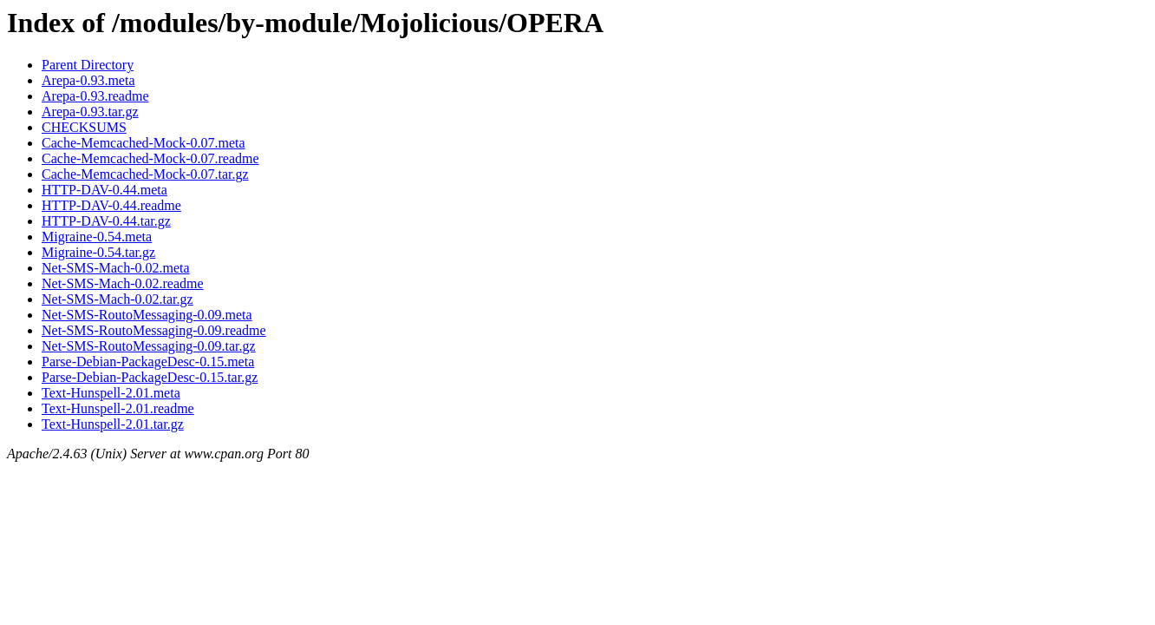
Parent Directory (88, 64)
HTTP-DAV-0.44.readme (111, 205)
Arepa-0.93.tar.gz (90, 111)
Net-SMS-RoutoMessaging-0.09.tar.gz (149, 346)
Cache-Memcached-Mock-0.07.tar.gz (145, 174)
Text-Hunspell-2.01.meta (111, 392)
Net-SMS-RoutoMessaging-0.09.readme (154, 330)
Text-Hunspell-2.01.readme (118, 408)
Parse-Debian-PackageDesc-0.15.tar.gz (150, 377)
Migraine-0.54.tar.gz (98, 252)
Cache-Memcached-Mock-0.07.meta (143, 142)
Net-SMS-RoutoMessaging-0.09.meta (147, 314)
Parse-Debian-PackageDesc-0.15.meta (148, 361)
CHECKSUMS (84, 127)
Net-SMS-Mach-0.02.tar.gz (117, 299)
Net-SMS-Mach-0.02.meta (116, 267)
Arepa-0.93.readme (95, 96)
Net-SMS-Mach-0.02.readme (123, 283)
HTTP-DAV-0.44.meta (104, 189)
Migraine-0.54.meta (97, 236)
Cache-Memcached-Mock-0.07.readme (150, 158)
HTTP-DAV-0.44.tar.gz (106, 221)
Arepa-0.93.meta (88, 80)
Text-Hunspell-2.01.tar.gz (113, 424)
